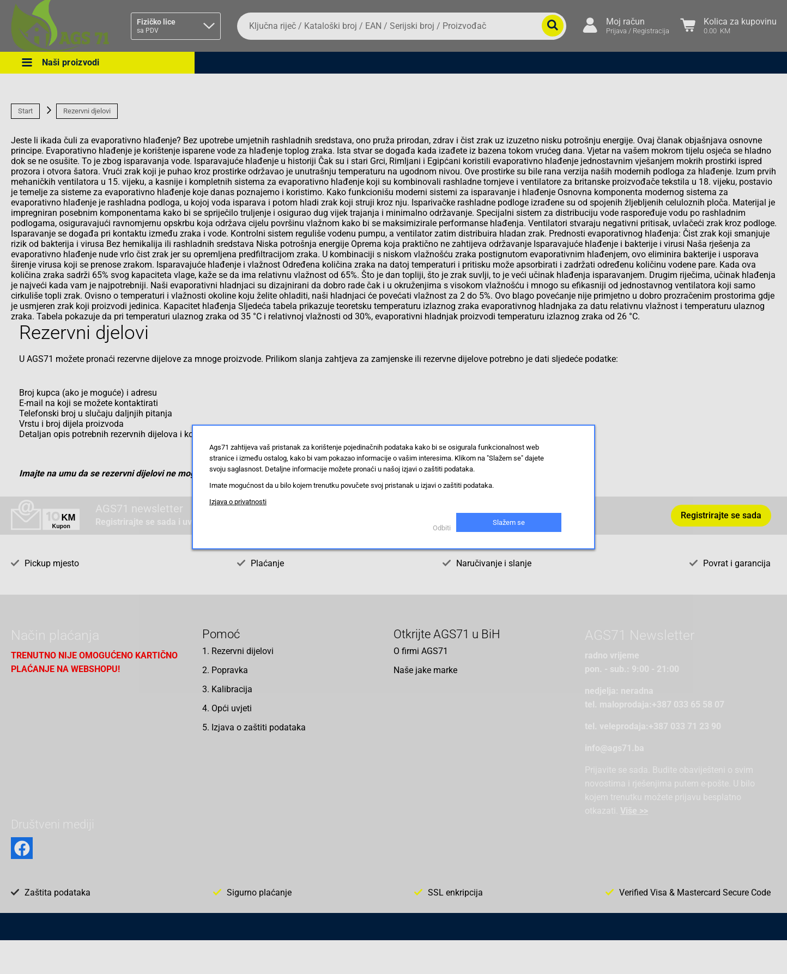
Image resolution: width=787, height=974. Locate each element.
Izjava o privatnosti (238, 502)
